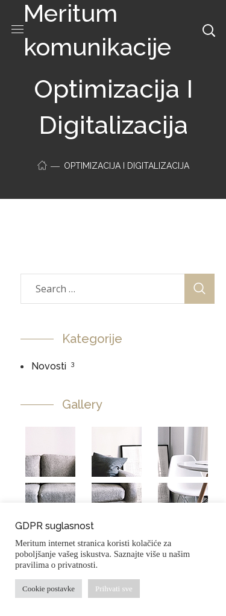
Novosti (48, 366)
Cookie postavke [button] (48, 588)
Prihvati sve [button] (114, 588)
